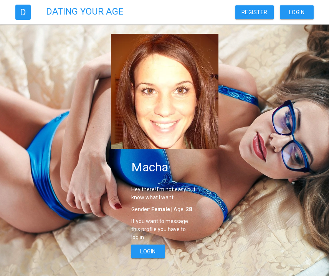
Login (297, 12)
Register (254, 12)
